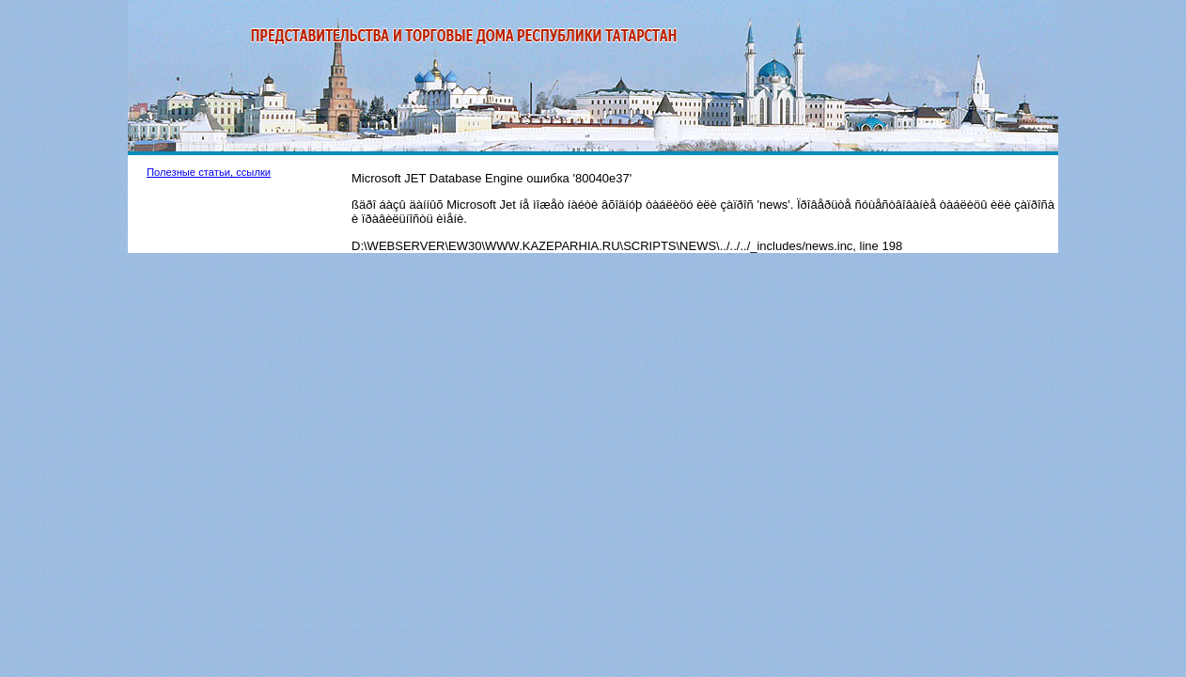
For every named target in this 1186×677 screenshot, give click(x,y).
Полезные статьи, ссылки (209, 172)
